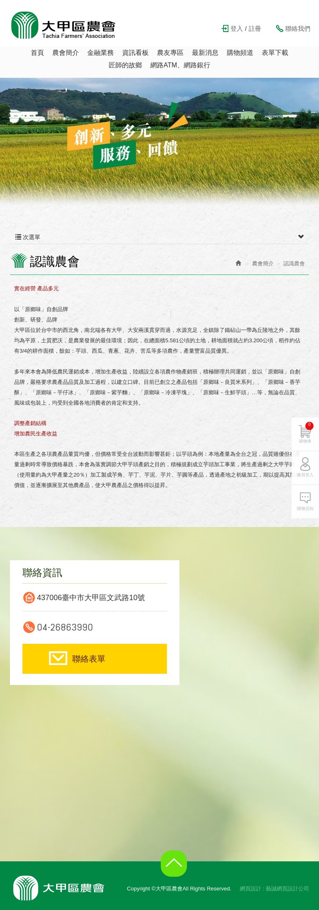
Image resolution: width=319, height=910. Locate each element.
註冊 (255, 28)
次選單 (159, 237)
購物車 (306, 432)
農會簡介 (263, 263)
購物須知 (305, 508)
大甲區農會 (63, 25)
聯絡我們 (297, 28)
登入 (237, 28)
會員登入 (305, 474)
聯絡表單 (89, 658)
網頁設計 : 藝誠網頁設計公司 (274, 888)
